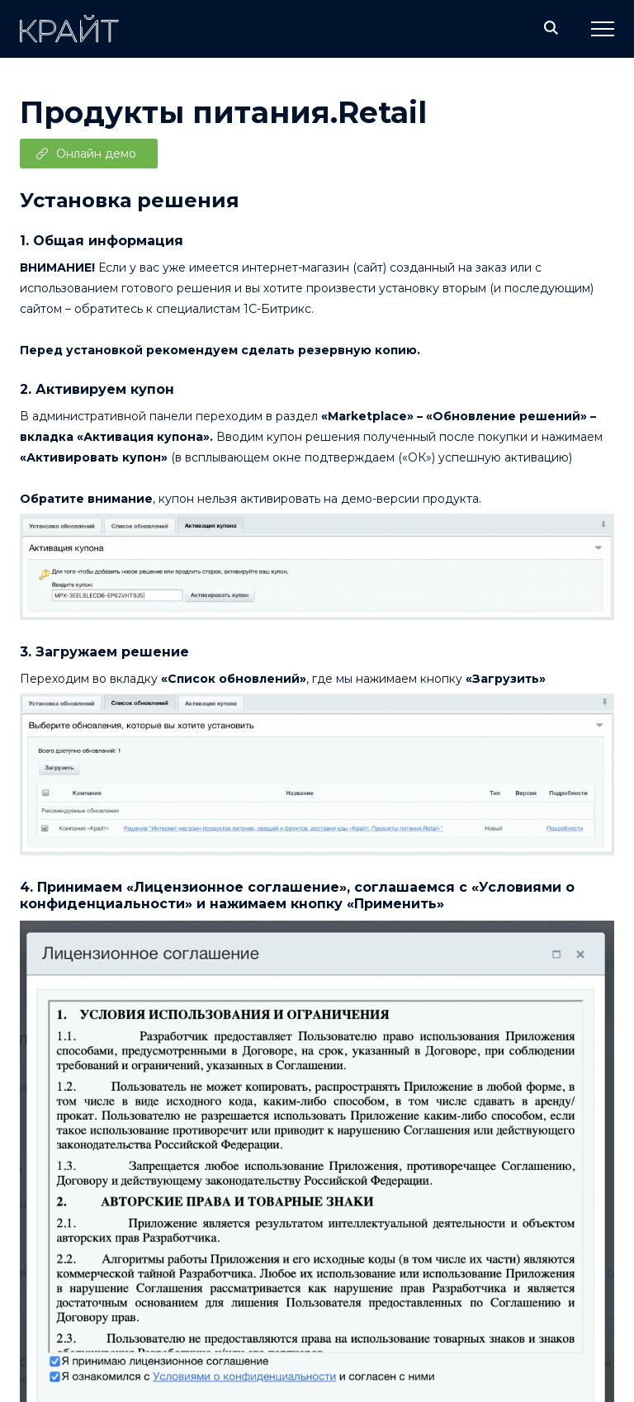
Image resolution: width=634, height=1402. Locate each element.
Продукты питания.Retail (223, 112)
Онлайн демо (96, 153)
